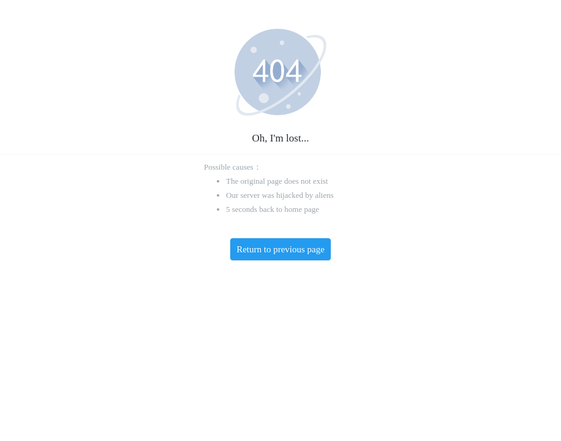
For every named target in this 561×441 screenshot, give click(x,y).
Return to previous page (280, 249)
